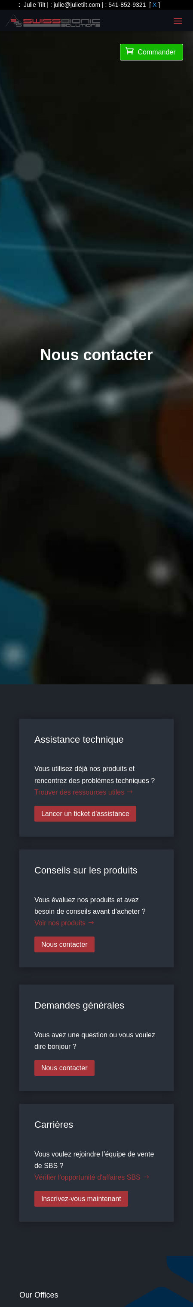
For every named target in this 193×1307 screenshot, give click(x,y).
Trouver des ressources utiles (79, 792)
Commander (150, 51)
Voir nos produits (60, 923)
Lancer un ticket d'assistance (85, 813)
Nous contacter (64, 944)
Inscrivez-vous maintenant (81, 1198)
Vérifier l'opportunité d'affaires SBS (87, 1177)
